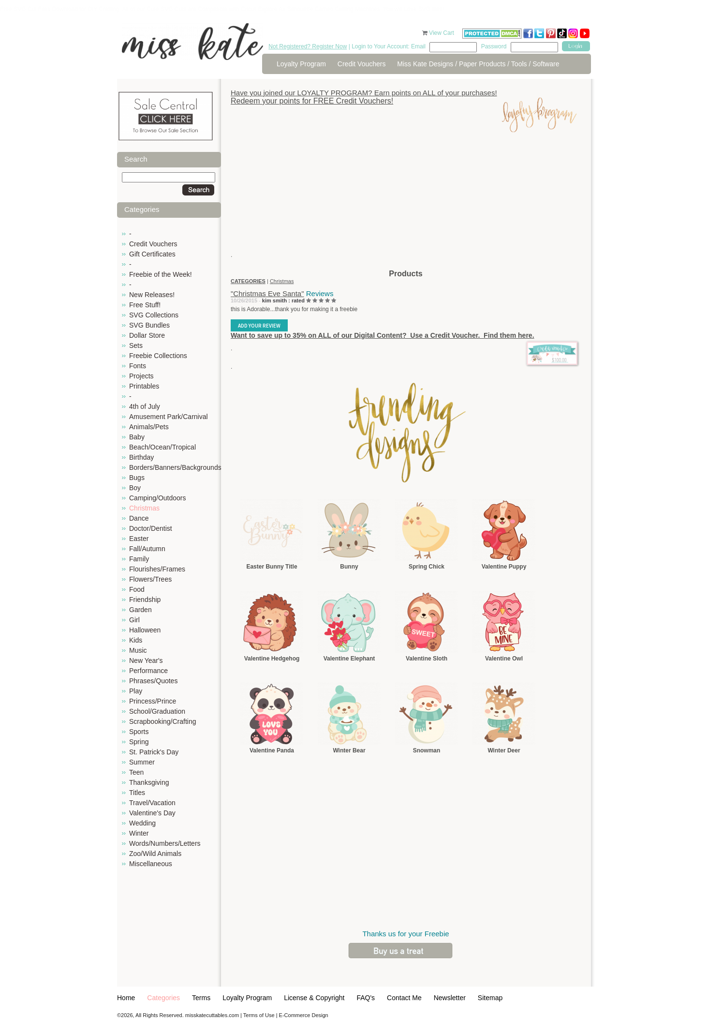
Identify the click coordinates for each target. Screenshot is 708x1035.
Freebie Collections (158, 356)
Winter (138, 833)
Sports (138, 731)
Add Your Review (259, 325)
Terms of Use (259, 1015)
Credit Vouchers (362, 64)
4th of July (144, 406)
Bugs (137, 477)
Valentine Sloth (426, 658)
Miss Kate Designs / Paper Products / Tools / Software (478, 64)
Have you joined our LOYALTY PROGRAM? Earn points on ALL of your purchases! (364, 93)
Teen (136, 772)
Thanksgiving (149, 782)
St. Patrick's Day (153, 752)
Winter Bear (349, 750)
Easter (138, 538)
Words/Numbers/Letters (165, 843)
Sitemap (490, 998)
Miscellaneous (150, 864)
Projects (141, 376)
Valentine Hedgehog (272, 658)
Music (138, 650)
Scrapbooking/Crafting (162, 721)
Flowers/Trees (150, 579)
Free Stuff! (145, 305)
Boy (135, 488)
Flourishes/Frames (157, 569)
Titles (137, 792)
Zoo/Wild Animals (155, 853)
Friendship (145, 599)
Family (139, 559)
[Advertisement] (406, 201)
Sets (136, 345)
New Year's (146, 660)
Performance (148, 671)
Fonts (137, 366)
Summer (142, 762)
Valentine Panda (272, 750)
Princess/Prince (152, 701)
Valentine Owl (504, 658)
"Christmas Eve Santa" (267, 293)
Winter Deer (503, 750)
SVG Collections (153, 315)
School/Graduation (157, 711)
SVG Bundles (149, 325)
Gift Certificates (152, 254)
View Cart (442, 33)
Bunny (349, 566)
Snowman (427, 750)
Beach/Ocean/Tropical (162, 447)
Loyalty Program (301, 64)
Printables (144, 386)
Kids (135, 640)
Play (135, 691)
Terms (201, 998)
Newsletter (450, 998)
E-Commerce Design (303, 1015)
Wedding (142, 823)
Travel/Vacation (152, 803)
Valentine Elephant (349, 658)
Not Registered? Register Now (307, 46)
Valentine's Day (152, 813)
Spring (138, 742)
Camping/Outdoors (157, 498)
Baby (137, 437)
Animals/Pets (149, 427)
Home (126, 998)
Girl (134, 620)
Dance (138, 518)
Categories (163, 998)
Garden (140, 610)
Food (137, 589)
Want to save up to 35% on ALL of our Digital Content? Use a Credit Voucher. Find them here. (382, 335)
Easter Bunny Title (271, 566)
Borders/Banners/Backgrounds (175, 467)
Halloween (145, 630)
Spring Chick (426, 566)
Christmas (144, 508)
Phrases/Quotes (153, 681)
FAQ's (365, 998)
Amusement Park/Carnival (168, 416)
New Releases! (152, 295)
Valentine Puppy (504, 566)
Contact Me (404, 998)
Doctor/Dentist (150, 528)
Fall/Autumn (147, 549)
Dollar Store (147, 335)
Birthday (141, 457)
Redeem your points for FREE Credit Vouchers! (312, 101)
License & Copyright (314, 998)
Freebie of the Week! (160, 274)
